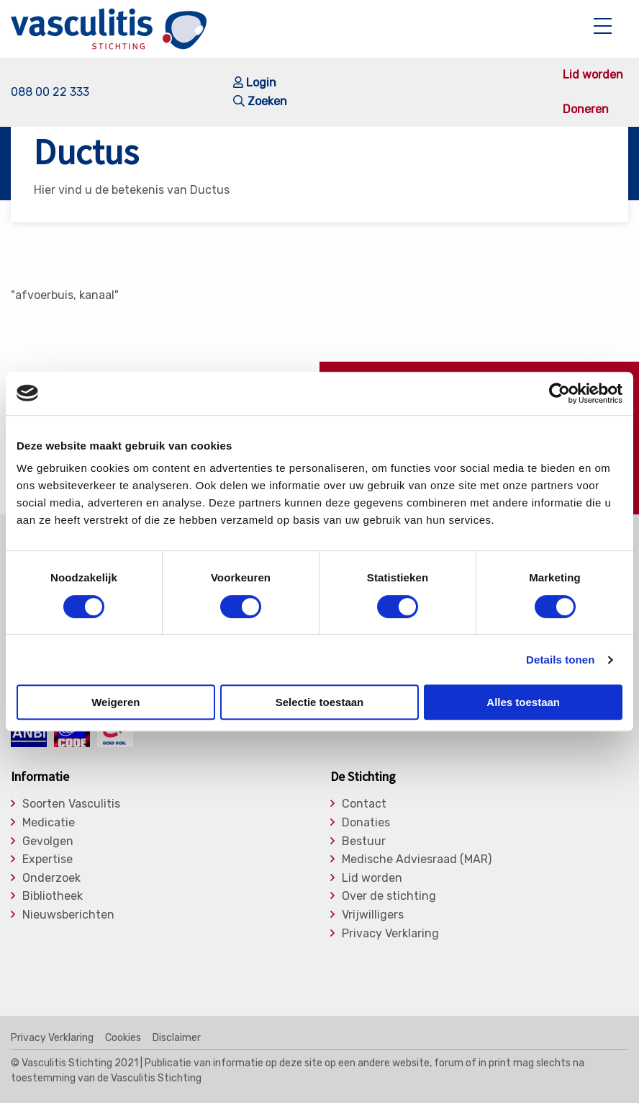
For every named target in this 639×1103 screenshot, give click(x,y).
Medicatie (48, 823)
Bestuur (364, 841)
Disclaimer (177, 1038)
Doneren (586, 109)
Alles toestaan (523, 702)
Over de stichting (389, 896)
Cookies (123, 1038)
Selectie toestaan (320, 702)
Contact (364, 804)
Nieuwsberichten (68, 915)
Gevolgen (47, 841)
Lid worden (593, 75)
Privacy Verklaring (390, 933)
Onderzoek (51, 878)
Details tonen (560, 659)
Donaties (366, 823)
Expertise (47, 859)
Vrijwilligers (373, 915)
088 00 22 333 (50, 92)
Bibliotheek (52, 896)
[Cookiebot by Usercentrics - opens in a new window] (559, 393)
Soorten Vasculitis (71, 804)
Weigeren (115, 702)
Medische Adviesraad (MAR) (416, 859)
